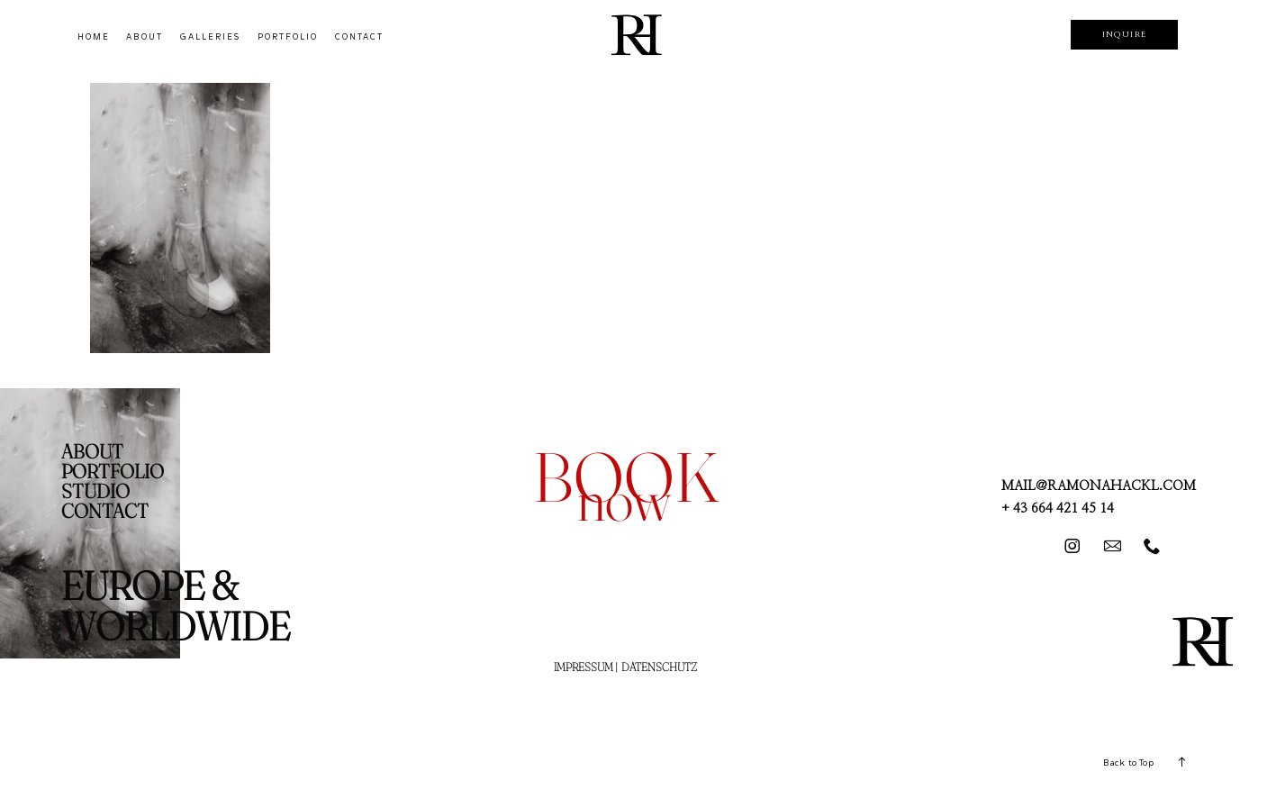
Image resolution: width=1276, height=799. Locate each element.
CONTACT (359, 36)
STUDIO (95, 491)
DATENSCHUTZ (659, 666)
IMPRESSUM (583, 666)
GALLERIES (210, 36)
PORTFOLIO (288, 36)
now (624, 499)
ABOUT (144, 36)
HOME (93, 36)
